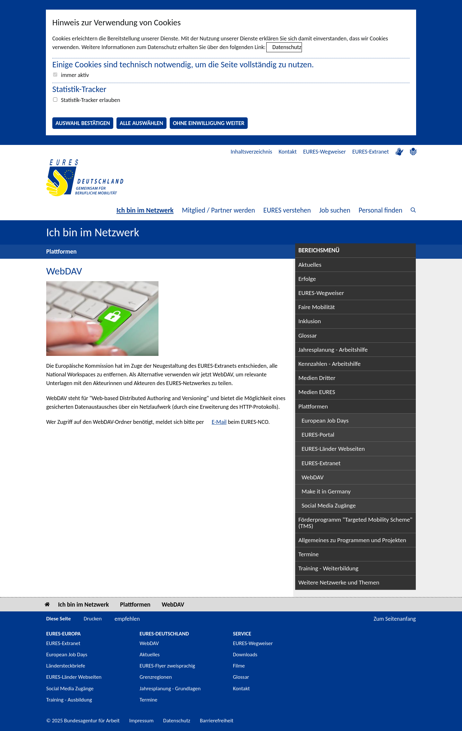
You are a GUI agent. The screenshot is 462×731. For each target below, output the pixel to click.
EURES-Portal (318, 434)
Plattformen (61, 251)
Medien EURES (316, 392)
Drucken (93, 618)
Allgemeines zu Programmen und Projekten (352, 540)
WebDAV (313, 477)
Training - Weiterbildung (328, 568)
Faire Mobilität (316, 307)
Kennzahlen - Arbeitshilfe (329, 363)
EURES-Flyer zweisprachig (167, 665)
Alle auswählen (141, 123)
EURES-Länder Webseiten (333, 448)
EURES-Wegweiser (324, 151)
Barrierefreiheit (217, 720)
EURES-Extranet (370, 151)
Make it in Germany (326, 491)
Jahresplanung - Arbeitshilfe (333, 349)
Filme (239, 665)
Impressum (141, 720)
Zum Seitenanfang (394, 618)
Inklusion (309, 321)
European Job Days (325, 420)
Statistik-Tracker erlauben (90, 100)
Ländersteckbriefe (65, 665)
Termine (308, 554)
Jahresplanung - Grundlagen (170, 688)
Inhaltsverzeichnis (251, 151)
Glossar (307, 335)
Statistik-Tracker (79, 89)
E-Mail (219, 421)
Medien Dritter (317, 378)
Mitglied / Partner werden (218, 210)
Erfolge (307, 278)
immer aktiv (75, 75)
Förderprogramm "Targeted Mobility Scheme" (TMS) (355, 522)
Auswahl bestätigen (83, 123)
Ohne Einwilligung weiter (208, 123)
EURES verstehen (287, 210)
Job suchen (334, 210)
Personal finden (380, 210)
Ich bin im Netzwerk (145, 210)
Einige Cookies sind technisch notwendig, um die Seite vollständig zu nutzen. (183, 64)
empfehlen (127, 618)
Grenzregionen (156, 677)
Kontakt (287, 151)
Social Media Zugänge (329, 505)
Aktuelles (309, 264)
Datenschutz (286, 47)
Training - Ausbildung (69, 699)
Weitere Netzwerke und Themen (338, 582)
